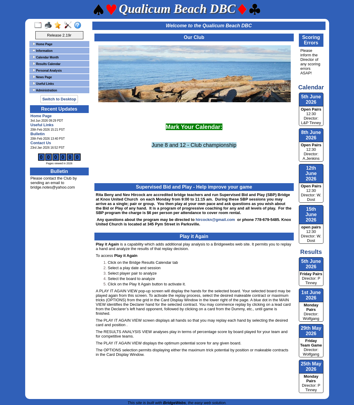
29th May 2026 (311, 331)
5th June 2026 (311, 264)
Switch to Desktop (59, 99)
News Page (42, 77)
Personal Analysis (47, 70)
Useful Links (43, 83)
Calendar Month (45, 57)
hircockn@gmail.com (215, 219)
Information (42, 50)
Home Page (42, 44)
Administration (44, 90)
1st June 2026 (311, 295)
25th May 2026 (311, 366)
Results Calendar (46, 64)
